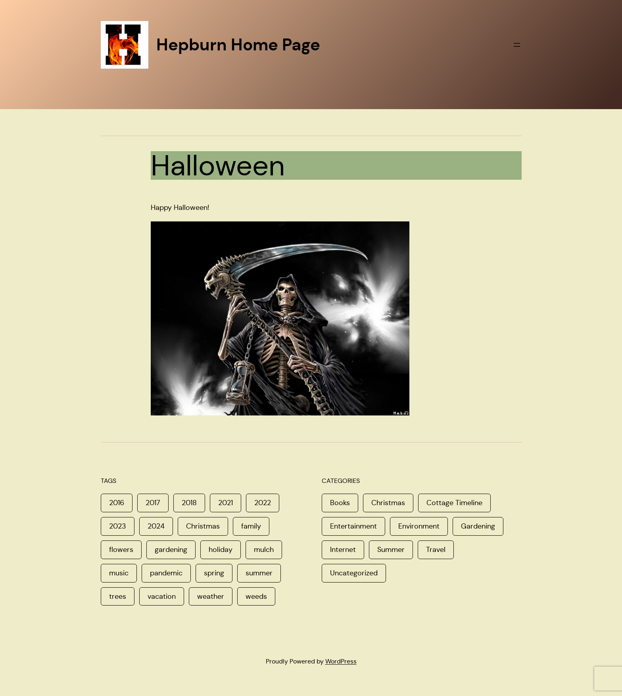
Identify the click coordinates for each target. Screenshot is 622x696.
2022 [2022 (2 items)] (262, 502)
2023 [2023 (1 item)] (117, 526)
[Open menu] (517, 45)
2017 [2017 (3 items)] (153, 502)
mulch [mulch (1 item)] (264, 549)
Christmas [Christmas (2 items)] (203, 526)
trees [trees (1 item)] (117, 596)
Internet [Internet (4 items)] (343, 549)
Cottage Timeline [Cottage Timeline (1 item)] (454, 502)
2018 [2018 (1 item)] (189, 502)
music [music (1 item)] (119, 573)
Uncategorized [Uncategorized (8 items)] (354, 573)
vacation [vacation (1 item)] (162, 596)
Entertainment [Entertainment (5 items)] (353, 526)
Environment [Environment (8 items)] (419, 526)
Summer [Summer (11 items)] (391, 549)
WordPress (341, 661)
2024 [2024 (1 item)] (156, 526)
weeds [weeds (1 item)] (256, 596)
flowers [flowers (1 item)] (121, 549)
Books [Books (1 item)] (340, 502)
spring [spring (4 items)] (214, 573)
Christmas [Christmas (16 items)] (388, 502)
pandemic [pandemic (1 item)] (166, 573)
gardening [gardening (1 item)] (171, 549)
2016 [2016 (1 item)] (116, 502)
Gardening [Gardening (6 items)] (478, 526)
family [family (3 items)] (251, 526)
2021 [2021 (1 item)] (225, 502)
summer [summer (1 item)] (259, 573)
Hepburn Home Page (238, 44)
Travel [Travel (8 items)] (435, 549)
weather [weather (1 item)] (210, 596)
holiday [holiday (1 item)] (220, 549)
